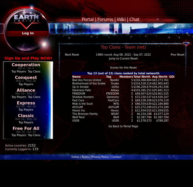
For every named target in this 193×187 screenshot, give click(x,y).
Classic (26, 115)
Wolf (116, 117)
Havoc (115, 110)
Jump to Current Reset (123, 58)
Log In (28, 33)
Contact (116, 157)
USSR (115, 120)
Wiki (121, 19)
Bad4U (114, 80)
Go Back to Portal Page (123, 126)
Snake (115, 83)
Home (75, 157)
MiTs (116, 103)
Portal (88, 19)
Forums (105, 19)
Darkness (113, 97)
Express (26, 103)
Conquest (26, 77)
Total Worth (141, 76)
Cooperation (26, 64)
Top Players (19, 71)
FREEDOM (112, 93)
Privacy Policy (100, 157)
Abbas (115, 90)
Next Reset (72, 54)
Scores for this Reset (123, 67)
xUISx (115, 86)
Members (126, 76)
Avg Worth (159, 76)
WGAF (115, 113)
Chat (134, 19)
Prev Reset (177, 54)
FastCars (113, 100)
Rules (85, 157)
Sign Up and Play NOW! (28, 58)
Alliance (26, 90)
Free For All (25, 128)
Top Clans (34, 71)
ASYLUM (113, 107)
